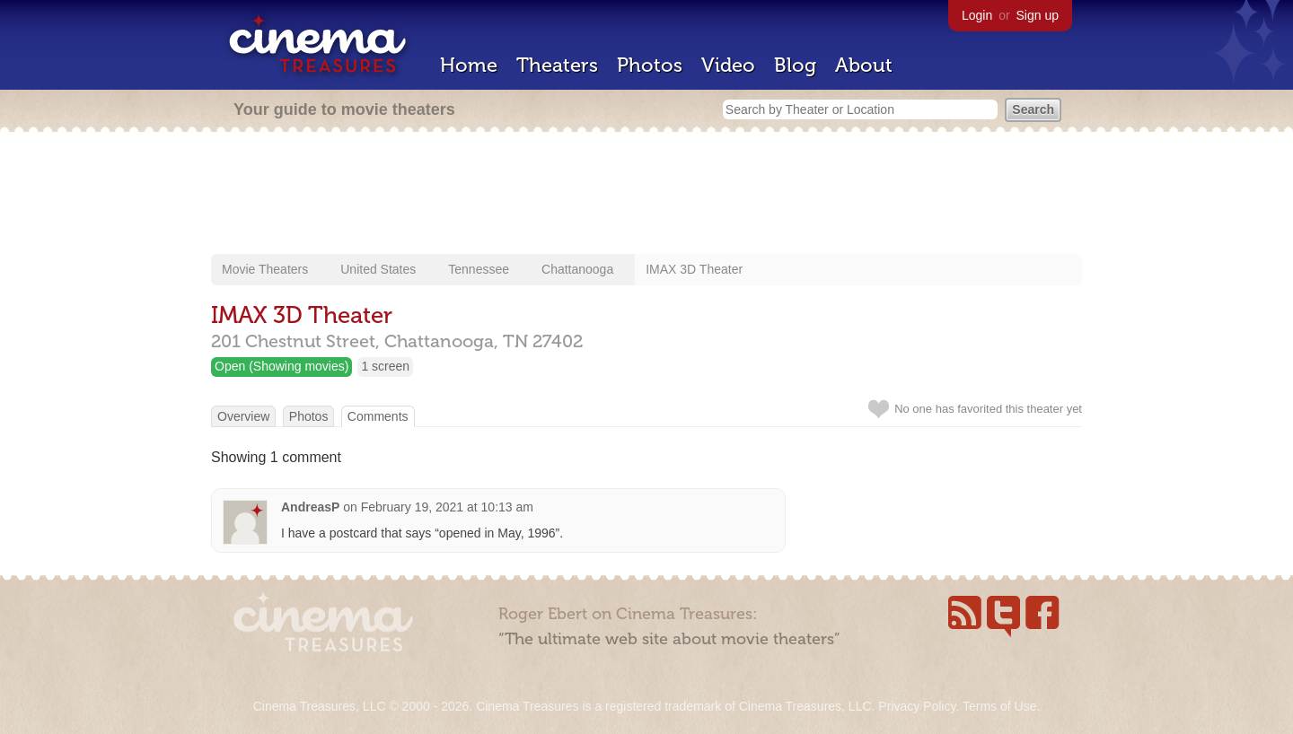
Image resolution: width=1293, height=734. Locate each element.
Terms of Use (999, 706)
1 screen (385, 366)
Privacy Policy (916, 706)
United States (378, 269)
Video (728, 65)
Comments (378, 416)
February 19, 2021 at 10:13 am (447, 507)
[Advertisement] (646, 194)
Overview (243, 416)
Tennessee (478, 269)
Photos (649, 65)
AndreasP (310, 507)
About (864, 65)
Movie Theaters (265, 269)
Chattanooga (577, 269)
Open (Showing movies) (281, 366)
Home (468, 65)
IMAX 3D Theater (694, 269)
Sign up (1037, 15)
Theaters (557, 65)
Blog (795, 65)
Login (977, 15)
